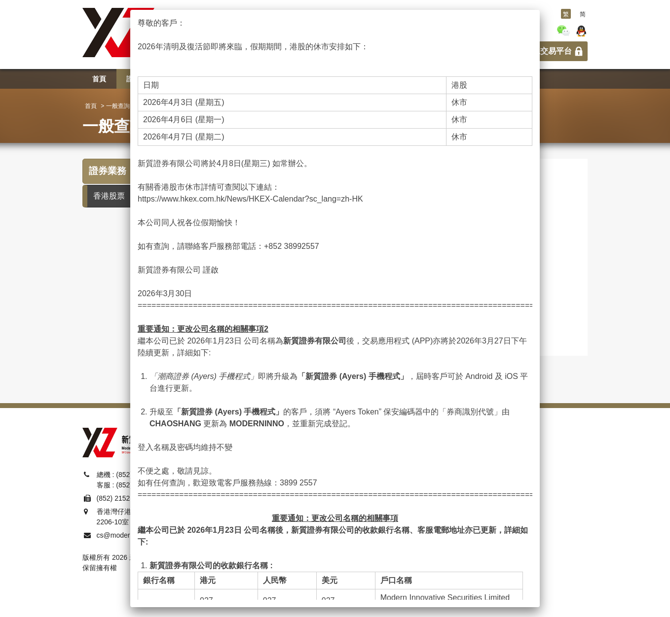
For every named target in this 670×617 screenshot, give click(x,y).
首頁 (91, 106)
